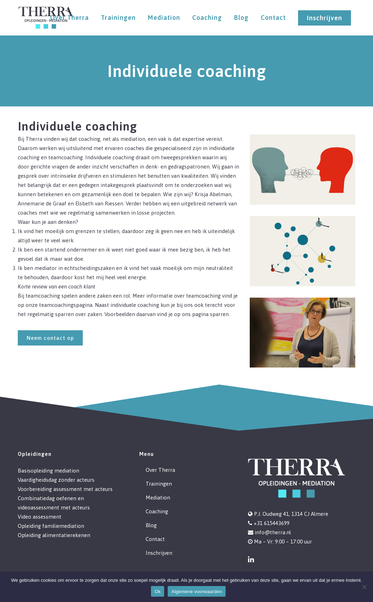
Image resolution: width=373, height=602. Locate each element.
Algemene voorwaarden (196, 591)
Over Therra (160, 470)
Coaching (157, 511)
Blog (151, 525)
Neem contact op (50, 338)
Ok (158, 591)
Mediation (158, 498)
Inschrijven (324, 18)
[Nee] (364, 586)
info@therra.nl (273, 532)
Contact (155, 539)
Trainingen (159, 484)
